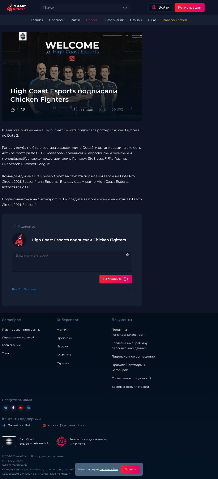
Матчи (61, 330)
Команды (64, 355)
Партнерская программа (21, 330)
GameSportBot (19, 425)
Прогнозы (64, 338)
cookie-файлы (109, 469)
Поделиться (27, 226)
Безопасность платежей (130, 387)
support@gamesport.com (67, 425)
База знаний (11, 345)
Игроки (62, 346)
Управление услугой (18, 337)
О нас (6, 353)
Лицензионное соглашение (133, 356)
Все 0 (16, 289)
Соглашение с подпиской (131, 378)
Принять (130, 469)
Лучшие (30, 289)
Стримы (63, 363)
